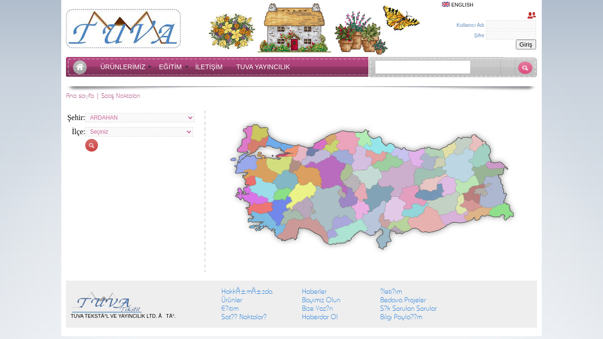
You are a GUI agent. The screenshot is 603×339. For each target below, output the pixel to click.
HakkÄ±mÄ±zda (246, 291)
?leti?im (391, 291)
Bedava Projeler (403, 300)
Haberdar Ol (320, 317)
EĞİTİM (172, 67)
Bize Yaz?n (317, 308)
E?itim (229, 308)
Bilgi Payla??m (401, 317)
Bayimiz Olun (321, 300)
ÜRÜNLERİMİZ (124, 67)
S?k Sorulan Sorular (408, 308)
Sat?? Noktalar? (244, 317)
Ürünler (231, 300)
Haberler (314, 291)
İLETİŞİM (210, 67)
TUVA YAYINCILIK (263, 67)
